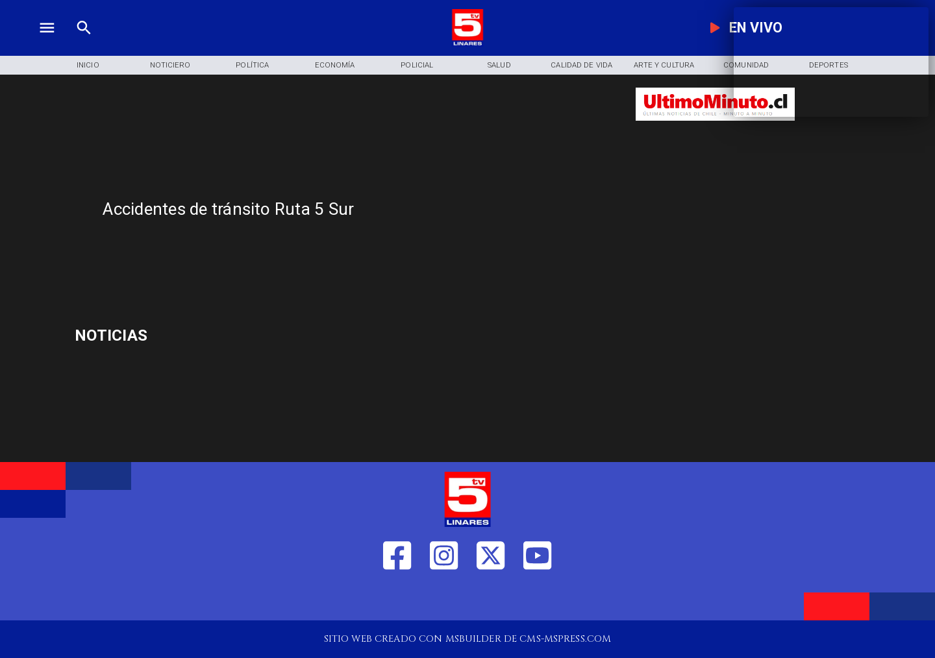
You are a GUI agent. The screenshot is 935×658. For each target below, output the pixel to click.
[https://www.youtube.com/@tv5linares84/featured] (537, 599)
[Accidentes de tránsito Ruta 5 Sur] (360, 209)
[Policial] (417, 65)
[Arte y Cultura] (664, 65)
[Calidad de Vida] (581, 65)
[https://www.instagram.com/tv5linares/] (444, 599)
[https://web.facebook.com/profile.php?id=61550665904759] (397, 599)
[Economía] (334, 65)
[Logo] (467, 43)
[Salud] (499, 65)
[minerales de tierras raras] (205, 335)
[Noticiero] (170, 65)
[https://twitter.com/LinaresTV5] (491, 599)
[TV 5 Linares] (84, 43)
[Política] (252, 65)
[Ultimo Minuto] (715, 127)
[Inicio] (88, 65)
